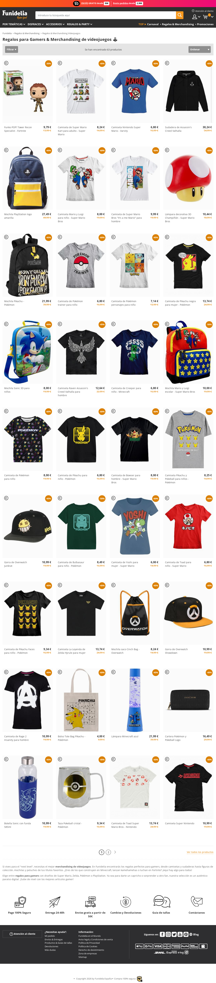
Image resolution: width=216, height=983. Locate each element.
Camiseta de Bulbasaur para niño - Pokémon (71, 564)
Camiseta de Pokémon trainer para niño (70, 303)
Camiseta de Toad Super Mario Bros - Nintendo (125, 825)
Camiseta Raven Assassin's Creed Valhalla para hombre (73, 392)
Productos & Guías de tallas (58, 942)
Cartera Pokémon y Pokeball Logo (175, 738)
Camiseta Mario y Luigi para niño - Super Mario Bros (71, 218)
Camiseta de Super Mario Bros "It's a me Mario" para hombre (126, 218)
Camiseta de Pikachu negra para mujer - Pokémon (180, 303)
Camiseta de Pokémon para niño (16, 477)
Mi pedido (50, 935)
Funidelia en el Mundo (89, 935)
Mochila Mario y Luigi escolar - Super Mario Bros (180, 390)
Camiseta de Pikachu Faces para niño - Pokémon (19, 651)
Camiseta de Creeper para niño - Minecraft (126, 390)
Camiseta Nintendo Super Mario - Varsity (126, 129)
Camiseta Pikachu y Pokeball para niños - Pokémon (177, 479)
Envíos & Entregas (54, 939)
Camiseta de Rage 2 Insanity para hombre (16, 738)
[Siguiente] (115, 852)
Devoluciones (51, 946)
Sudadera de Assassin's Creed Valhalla (178, 129)
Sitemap (82, 957)
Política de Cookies (87, 946)
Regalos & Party (78, 24)
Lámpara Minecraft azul (124, 736)
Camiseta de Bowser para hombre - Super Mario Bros (125, 479)
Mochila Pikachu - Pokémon (14, 303)
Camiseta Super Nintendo (179, 823)
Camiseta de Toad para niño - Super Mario (178, 564)
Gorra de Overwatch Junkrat (15, 564)
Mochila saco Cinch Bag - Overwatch (125, 651)
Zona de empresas (87, 953)
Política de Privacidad (89, 942)
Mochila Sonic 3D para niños (17, 390)
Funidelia (7, 33)
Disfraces (34, 24)
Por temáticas (12, 24)
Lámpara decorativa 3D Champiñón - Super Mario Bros (179, 218)
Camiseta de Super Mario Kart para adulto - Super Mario (72, 131)
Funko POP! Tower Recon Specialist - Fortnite (18, 129)
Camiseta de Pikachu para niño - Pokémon (72, 477)
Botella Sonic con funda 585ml (17, 825)
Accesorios (54, 24)
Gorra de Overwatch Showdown (176, 651)
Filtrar (10, 49)
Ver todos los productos (200, 852)
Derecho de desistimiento (91, 949)
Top (141, 24)
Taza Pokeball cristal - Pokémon (70, 825)
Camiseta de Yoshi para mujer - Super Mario (124, 564)
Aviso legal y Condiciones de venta (95, 939)
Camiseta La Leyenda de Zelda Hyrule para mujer (72, 651)
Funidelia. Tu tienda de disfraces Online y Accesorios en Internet (15, 14)
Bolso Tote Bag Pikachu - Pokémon (71, 738)
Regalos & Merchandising (26, 33)
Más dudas (50, 949)
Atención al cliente (22, 934)
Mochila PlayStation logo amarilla (18, 216)
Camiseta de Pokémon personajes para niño (123, 303)
